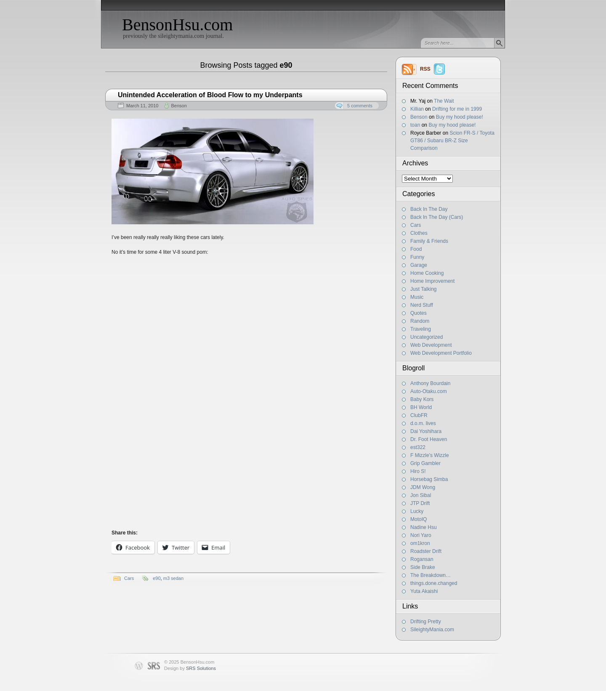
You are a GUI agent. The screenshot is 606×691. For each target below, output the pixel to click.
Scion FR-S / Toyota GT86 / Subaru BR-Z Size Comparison (452, 140)
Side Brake (422, 567)
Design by (190, 668)
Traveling (420, 329)
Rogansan (421, 559)
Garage (418, 265)
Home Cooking (427, 273)
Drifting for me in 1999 (457, 109)
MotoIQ (418, 519)
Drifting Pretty (425, 622)
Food (416, 249)
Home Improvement (432, 281)
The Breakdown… (430, 575)
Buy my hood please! (459, 117)
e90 (156, 578)
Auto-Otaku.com (428, 391)
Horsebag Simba (429, 479)
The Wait (444, 101)
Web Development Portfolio (441, 353)
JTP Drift (420, 503)
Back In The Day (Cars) (436, 217)
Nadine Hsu (423, 527)
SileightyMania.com (432, 630)
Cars (415, 225)
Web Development (431, 345)
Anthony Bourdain (430, 383)
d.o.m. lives (423, 423)
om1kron (420, 543)
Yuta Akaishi (424, 591)
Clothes (419, 233)
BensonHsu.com (177, 24)
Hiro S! (418, 471)
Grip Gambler (425, 463)
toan (415, 125)
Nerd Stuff (421, 305)
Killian (417, 109)
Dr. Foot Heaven (428, 439)
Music (416, 297)
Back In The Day (429, 209)
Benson (419, 117)
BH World (421, 407)
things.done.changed (433, 583)
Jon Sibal (420, 495)
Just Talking (423, 289)
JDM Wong (422, 487)
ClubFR (419, 415)
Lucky (416, 511)
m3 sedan (173, 578)
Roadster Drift (425, 551)
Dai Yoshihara (425, 431)
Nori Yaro (420, 535)
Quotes (418, 313)
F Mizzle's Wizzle (429, 455)
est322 (417, 447)
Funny (417, 257)
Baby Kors (421, 399)
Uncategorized (426, 337)
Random (419, 321)
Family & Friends (429, 241)
